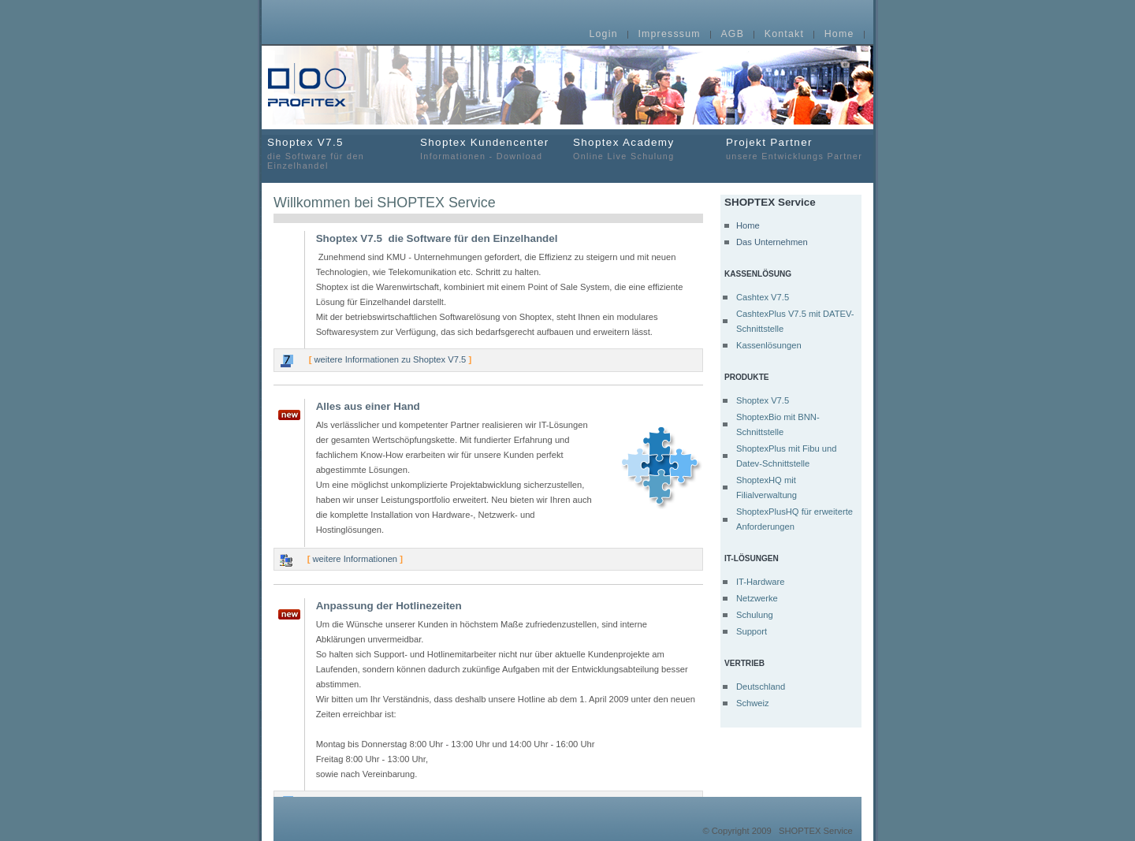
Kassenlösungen (769, 345)
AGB (732, 35)
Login (603, 35)
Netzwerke (757, 598)
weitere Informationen (355, 559)
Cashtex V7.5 (762, 297)
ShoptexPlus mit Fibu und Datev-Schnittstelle (786, 456)
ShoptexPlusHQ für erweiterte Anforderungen (794, 519)
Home (839, 35)
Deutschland (760, 686)
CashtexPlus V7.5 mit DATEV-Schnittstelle (795, 321)
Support (751, 631)
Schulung (754, 615)
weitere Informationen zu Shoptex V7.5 (390, 359)
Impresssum (669, 35)
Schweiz (752, 703)
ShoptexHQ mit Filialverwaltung (766, 487)
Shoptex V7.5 (762, 400)
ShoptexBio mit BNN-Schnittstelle (778, 424)
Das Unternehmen (772, 242)
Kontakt (784, 35)
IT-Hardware (760, 581)
